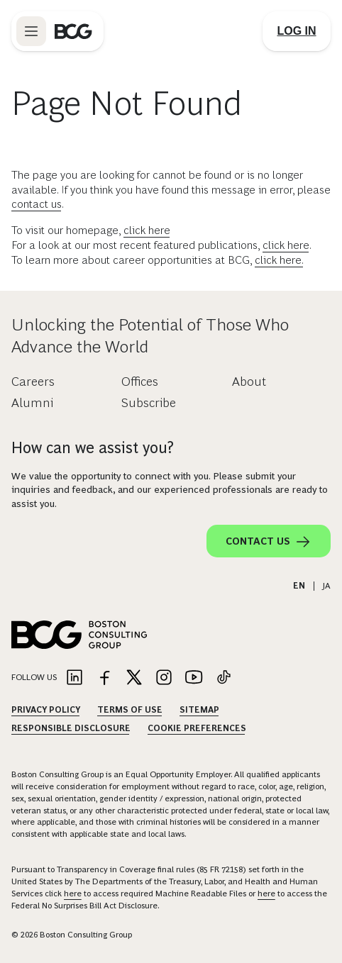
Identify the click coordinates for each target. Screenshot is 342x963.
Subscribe (148, 403)
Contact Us (268, 541)
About (249, 381)
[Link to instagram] (164, 678)
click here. (279, 260)
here (73, 893)
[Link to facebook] (104, 678)
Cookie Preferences (197, 728)
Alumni (32, 403)
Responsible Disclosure (71, 728)
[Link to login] (296, 31)
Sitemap (199, 710)
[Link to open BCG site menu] (31, 31)
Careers (33, 381)
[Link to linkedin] (74, 678)
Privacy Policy (45, 710)
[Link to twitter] (134, 678)
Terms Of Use (129, 710)
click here (146, 230)
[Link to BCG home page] (73, 31)
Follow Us (34, 677)
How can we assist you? (92, 448)
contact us (36, 204)
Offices (139, 381)
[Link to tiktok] (223, 678)
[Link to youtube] (193, 678)
